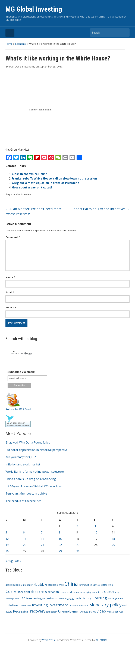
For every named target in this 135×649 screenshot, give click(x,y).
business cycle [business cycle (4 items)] (56, 584)
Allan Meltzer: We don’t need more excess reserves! (33, 211)
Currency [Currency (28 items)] (14, 591)
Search (125, 32)
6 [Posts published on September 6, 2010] (24, 532)
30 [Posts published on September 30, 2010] (78, 551)
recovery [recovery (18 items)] (37, 611)
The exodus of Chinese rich (23, 501)
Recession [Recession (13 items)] (21, 611)
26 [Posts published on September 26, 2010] (7, 551)
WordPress (48, 640)
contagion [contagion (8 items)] (100, 585)
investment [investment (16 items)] (58, 605)
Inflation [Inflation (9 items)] (11, 605)
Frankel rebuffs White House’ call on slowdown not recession (54, 178)
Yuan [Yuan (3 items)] (121, 611)
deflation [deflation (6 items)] (53, 592)
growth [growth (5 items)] (76, 598)
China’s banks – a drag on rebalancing (30, 479)
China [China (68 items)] (71, 583)
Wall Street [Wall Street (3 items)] (112, 611)
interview (26, 194)
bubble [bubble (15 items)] (41, 584)
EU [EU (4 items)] (102, 592)
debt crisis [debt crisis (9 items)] (39, 592)
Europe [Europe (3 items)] (117, 592)
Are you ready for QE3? (20, 457)
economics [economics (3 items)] (65, 592)
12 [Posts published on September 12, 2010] (7, 539)
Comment (12, 237)
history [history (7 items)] (86, 598)
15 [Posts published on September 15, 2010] (60, 539)
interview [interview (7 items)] (25, 605)
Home (8, 43)
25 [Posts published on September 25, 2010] (113, 545)
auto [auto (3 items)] (23, 584)
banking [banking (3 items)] (30, 584)
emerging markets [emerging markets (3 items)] (90, 592)
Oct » (18, 561)
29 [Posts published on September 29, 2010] (60, 551)
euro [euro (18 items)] (108, 591)
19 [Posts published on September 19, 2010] (7, 545)
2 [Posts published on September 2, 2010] (77, 526)
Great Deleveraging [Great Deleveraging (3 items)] (61, 598)
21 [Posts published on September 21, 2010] (42, 545)
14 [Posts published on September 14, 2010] (42, 539)
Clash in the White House (29, 174)
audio (16, 194)
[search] (63, 353)
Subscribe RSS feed (18, 409)
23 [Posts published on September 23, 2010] (78, 545)
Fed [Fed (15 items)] (23, 598)
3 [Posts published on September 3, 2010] (95, 526)
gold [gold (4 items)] (48, 598)
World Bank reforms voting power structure (34, 472)
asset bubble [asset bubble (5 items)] (13, 584)
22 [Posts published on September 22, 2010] (60, 545)
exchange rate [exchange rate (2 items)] (12, 598)
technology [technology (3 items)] (51, 611)
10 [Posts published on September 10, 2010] (95, 532)
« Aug (9, 561)
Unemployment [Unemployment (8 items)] (69, 611)
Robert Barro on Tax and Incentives (101, 209)
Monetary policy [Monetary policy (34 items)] (105, 605)
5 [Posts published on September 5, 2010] (6, 532)
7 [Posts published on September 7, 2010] (41, 532)
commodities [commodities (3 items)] (85, 584)
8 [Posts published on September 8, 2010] (59, 532)
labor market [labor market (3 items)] (82, 605)
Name (10, 277)
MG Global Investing (33, 9)
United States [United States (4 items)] (88, 611)
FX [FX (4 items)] (43, 598)
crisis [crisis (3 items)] (110, 584)
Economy (20, 43)
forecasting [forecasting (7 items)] (34, 598)
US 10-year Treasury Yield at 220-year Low (33, 486)
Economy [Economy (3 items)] (76, 592)
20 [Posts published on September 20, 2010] (24, 545)
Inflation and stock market (22, 464)
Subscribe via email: (21, 371)
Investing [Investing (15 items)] (40, 605)
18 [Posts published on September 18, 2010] (113, 539)
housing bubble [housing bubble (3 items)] (116, 598)
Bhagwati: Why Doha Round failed (27, 442)
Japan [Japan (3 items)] (72, 605)
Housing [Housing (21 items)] (99, 598)
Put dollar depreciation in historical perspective (36, 450)
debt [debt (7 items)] (27, 592)
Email (9, 292)
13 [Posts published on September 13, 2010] (24, 539)
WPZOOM (101, 640)
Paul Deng (15, 66)
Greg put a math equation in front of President (45, 183)
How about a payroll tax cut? (32, 187)
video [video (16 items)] (101, 611)
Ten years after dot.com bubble (26, 493)
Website (10, 307)
